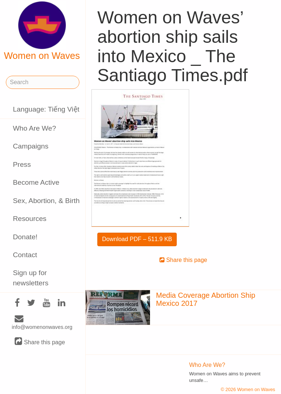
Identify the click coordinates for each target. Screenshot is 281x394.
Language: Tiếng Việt (46, 109)
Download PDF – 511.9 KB (137, 239)
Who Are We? (34, 128)
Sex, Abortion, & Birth (46, 200)
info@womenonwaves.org (42, 323)
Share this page (40, 342)
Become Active (36, 182)
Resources (29, 218)
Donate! (25, 237)
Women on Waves (42, 31)
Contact (25, 255)
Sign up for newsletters (30, 277)
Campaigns (30, 146)
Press (22, 164)
